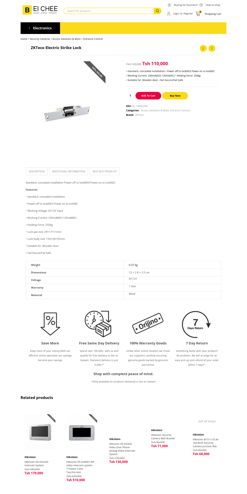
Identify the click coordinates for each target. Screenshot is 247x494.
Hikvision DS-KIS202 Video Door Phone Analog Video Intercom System (122, 449)
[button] (208, 14)
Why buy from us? (105, 171)
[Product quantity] (130, 95)
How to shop (213, 5)
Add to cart (148, 95)
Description (37, 171)
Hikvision (31, 454)
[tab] (37, 171)
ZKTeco (139, 114)
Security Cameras (40, 38)
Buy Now (175, 95)
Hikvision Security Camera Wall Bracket (163, 436)
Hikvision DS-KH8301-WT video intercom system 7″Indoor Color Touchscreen (82, 465)
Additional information (68, 171)
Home (24, 38)
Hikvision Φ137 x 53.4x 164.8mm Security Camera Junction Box (205, 443)
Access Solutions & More (66, 38)
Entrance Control (93, 38)
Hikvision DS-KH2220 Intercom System (37, 461)
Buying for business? (186, 5)
